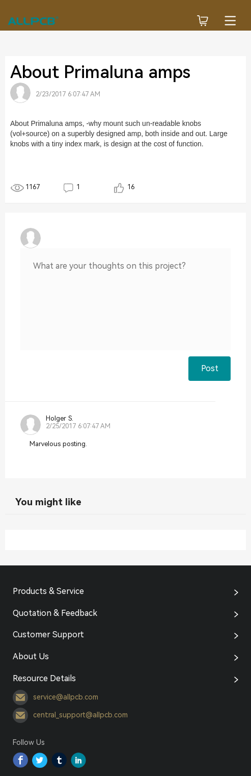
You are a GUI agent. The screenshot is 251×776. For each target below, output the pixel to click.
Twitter (39, 760)
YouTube (78, 760)
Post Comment (210, 372)
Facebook (20, 760)
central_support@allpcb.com (70, 715)
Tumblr (59, 760)
